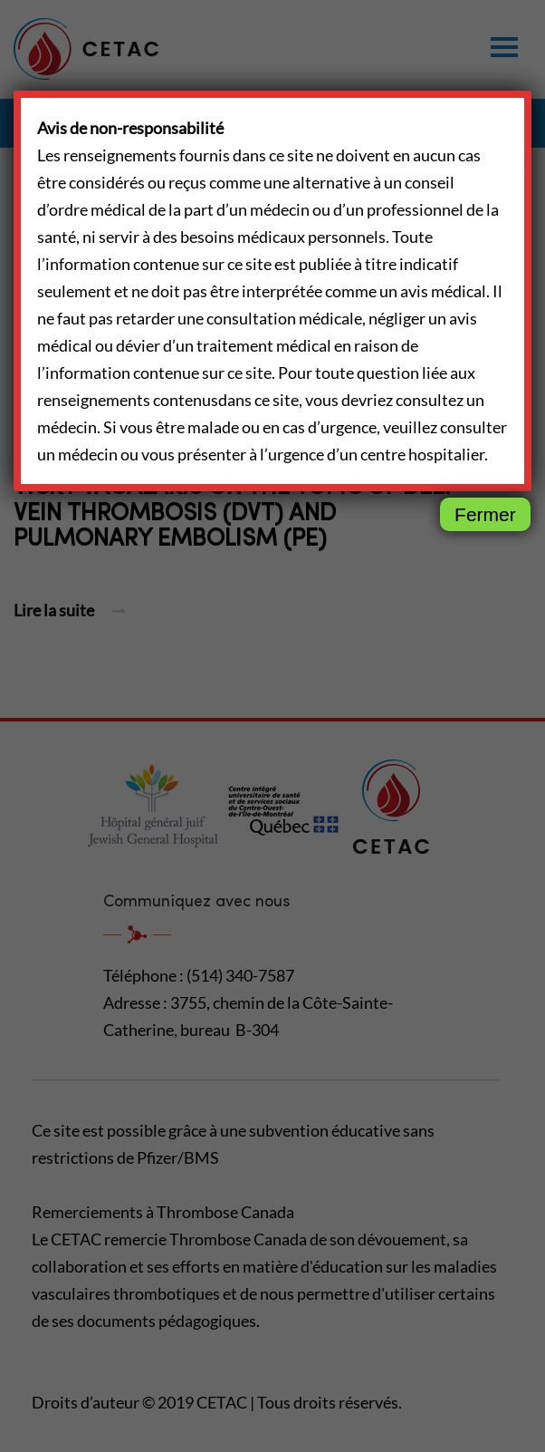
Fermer (485, 514)
